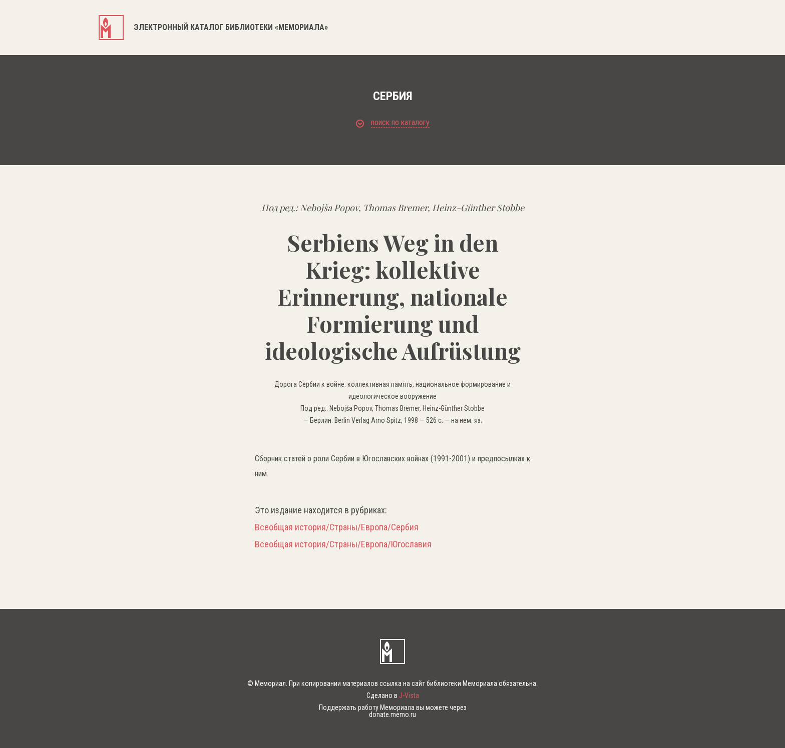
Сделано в (392, 695)
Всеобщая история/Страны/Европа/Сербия (337, 527)
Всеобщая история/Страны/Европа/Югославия (343, 544)
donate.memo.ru (392, 714)
